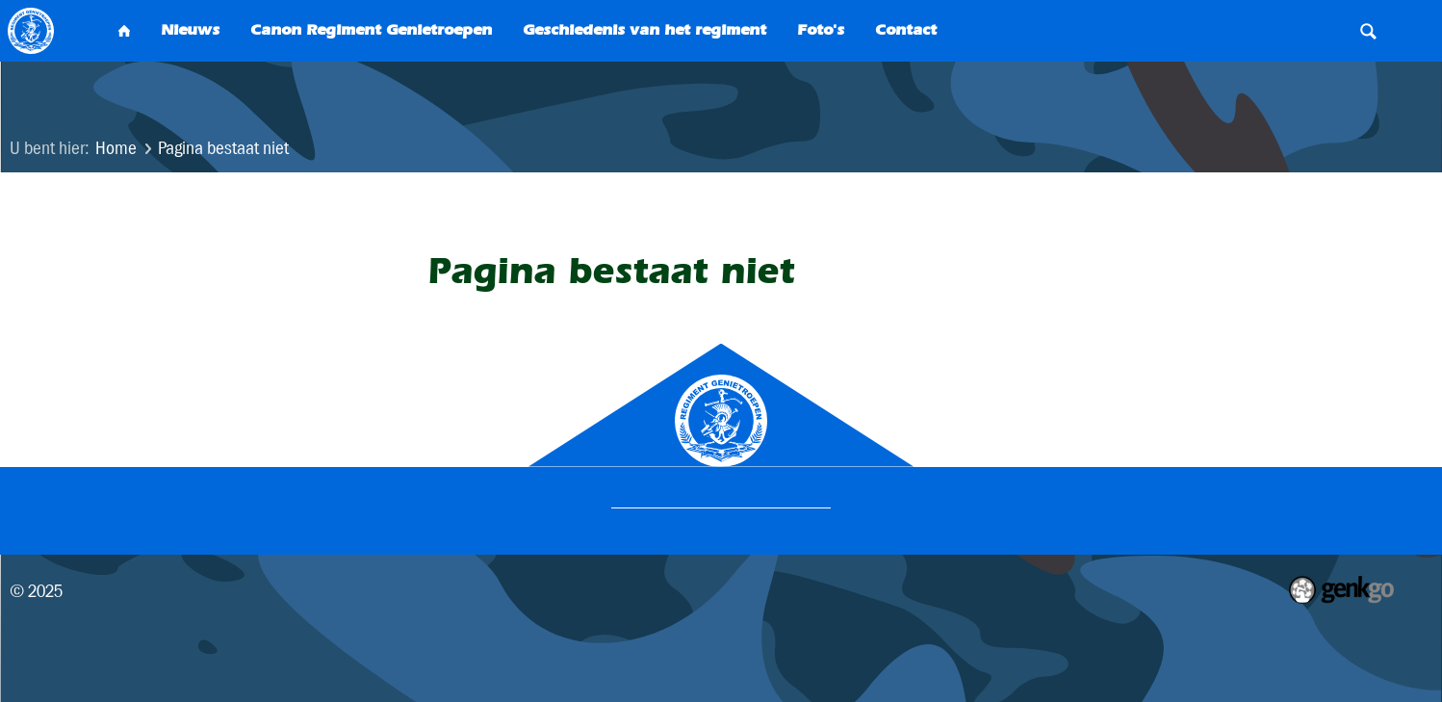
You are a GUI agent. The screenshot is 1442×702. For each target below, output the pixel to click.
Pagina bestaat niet (223, 148)
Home (116, 148)
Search (1368, 31)
